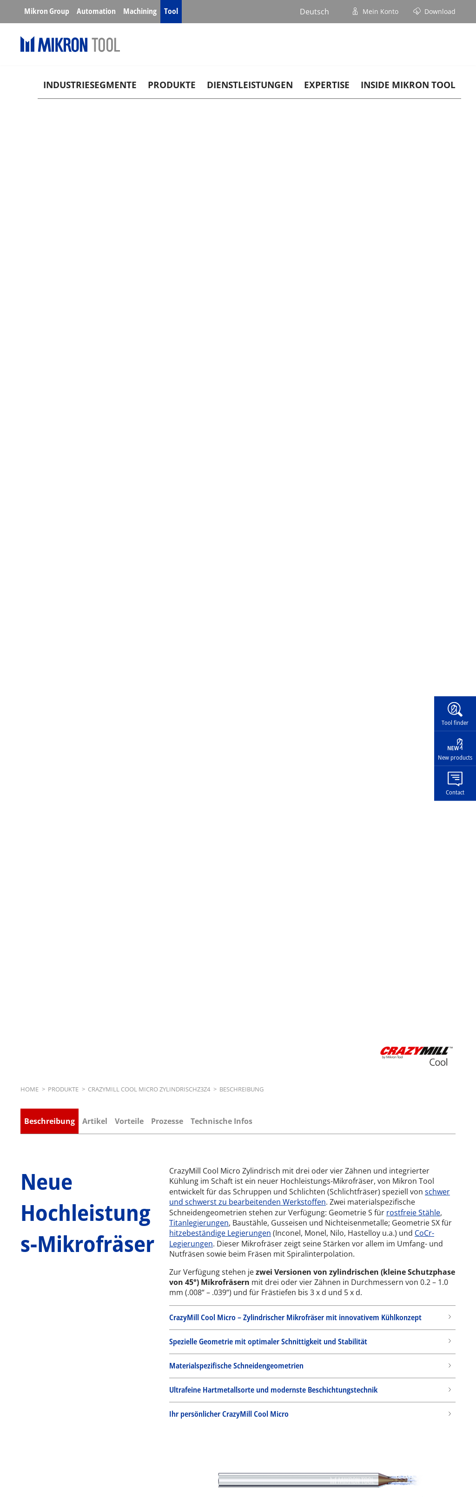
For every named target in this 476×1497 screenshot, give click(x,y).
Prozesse (167, 1121)
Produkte (172, 84)
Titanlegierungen (199, 1223)
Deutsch (314, 11)
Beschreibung (49, 1121)
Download (440, 11)
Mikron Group (46, 11)
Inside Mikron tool (408, 84)
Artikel (94, 1121)
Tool (171, 11)
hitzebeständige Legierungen (220, 1233)
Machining (140, 11)
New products (455, 757)
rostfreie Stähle (413, 1212)
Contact (455, 791)
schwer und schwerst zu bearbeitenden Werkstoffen (309, 1197)
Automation (96, 11)
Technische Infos (221, 1121)
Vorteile (129, 1121)
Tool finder (455, 722)
